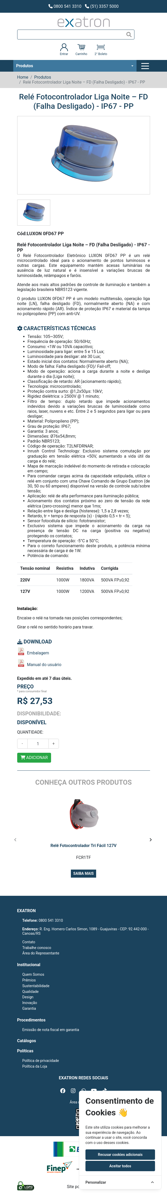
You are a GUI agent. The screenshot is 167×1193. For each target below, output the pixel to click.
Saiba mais (83, 873)
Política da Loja (34, 1066)
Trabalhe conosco (36, 948)
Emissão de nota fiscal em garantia (50, 1030)
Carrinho (81, 49)
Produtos (24, 65)
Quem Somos (33, 974)
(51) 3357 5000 (102, 6)
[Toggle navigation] (146, 66)
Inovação (29, 1003)
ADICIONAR (34, 757)
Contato (28, 942)
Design (28, 997)
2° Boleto (101, 49)
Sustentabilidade (36, 986)
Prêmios (29, 980)
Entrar (64, 49)
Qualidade (30, 991)
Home (22, 77)
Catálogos (26, 1040)
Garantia (29, 1008)
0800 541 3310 (65, 6)
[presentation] (15, 840)
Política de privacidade (40, 1061)
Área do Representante (40, 953)
